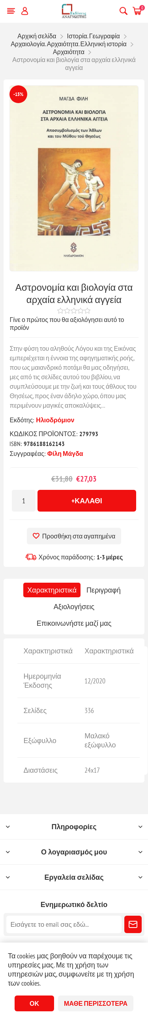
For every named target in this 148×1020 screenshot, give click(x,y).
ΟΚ (34, 1003)
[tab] (52, 590)
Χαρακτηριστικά (52, 590)
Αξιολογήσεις (74, 606)
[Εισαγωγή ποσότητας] (24, 501)
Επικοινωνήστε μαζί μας (74, 623)
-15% (18, 94)
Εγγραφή (133, 924)
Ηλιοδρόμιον (55, 420)
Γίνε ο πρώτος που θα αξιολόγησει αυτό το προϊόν (66, 323)
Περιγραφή (103, 590)
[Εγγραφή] (63, 924)
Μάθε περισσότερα (95, 1003)
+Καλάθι (86, 500)
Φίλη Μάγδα (65, 453)
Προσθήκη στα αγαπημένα (78, 536)
